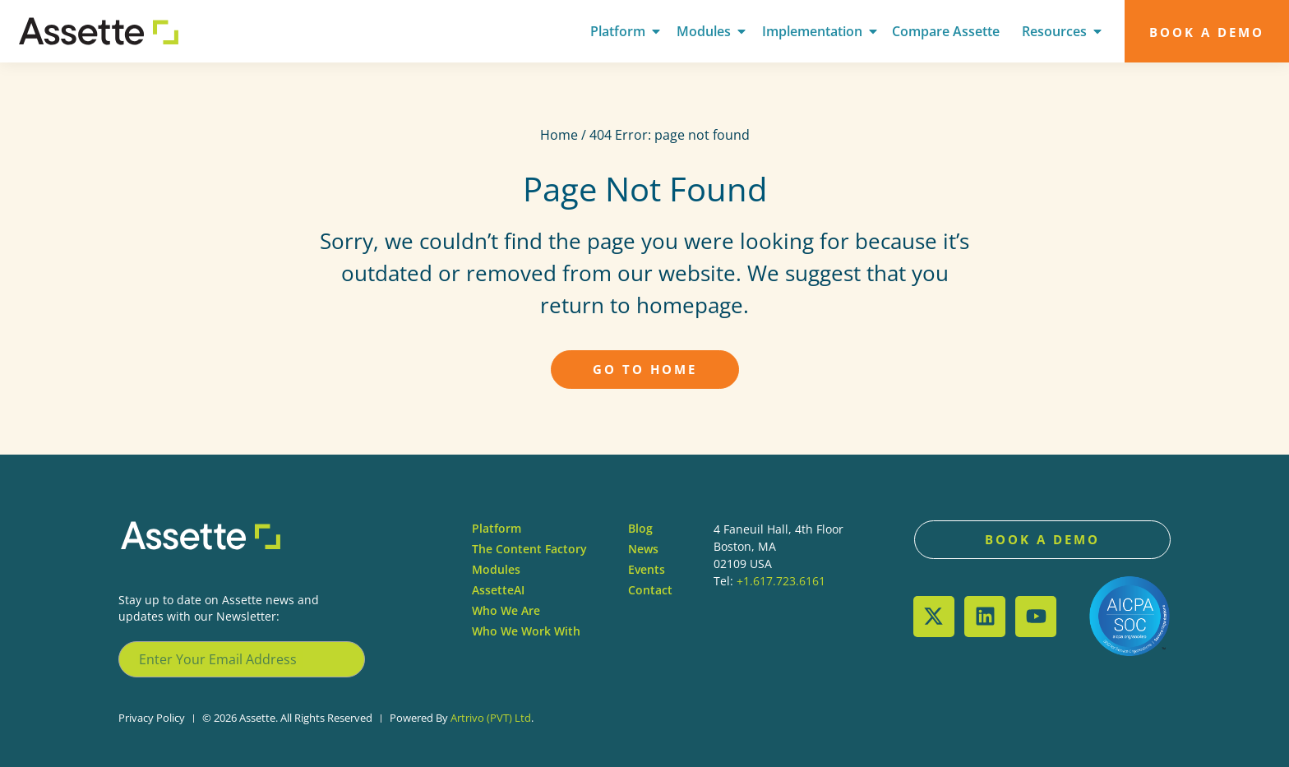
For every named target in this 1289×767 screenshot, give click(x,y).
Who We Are (506, 610)
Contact (650, 590)
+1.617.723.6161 (781, 581)
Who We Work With (526, 631)
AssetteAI (498, 590)
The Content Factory (529, 549)
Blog (640, 528)
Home (559, 135)
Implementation (812, 31)
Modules (704, 31)
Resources (1054, 31)
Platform (617, 31)
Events (646, 569)
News (643, 549)
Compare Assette (946, 31)
